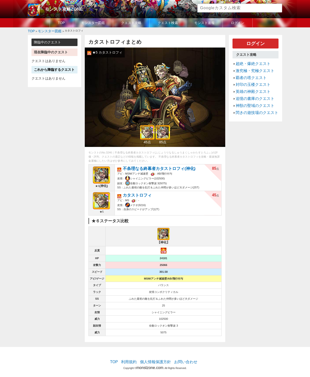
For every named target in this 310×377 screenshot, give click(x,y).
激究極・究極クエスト (251, 66)
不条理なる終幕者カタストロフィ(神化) (151, 166)
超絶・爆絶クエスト (250, 60)
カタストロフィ (135, 192)
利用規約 (133, 359)
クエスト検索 (168, 23)
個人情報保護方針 (155, 359)
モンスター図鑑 (93, 23)
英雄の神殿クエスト (250, 83)
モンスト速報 (204, 23)
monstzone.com (149, 363)
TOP (61, 23)
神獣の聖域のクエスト (251, 95)
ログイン (237, 23)
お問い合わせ (180, 359)
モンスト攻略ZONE (60, 8)
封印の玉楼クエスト (250, 78)
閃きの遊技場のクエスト (253, 101)
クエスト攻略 (131, 23)
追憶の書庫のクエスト (251, 89)
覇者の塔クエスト (248, 72)
